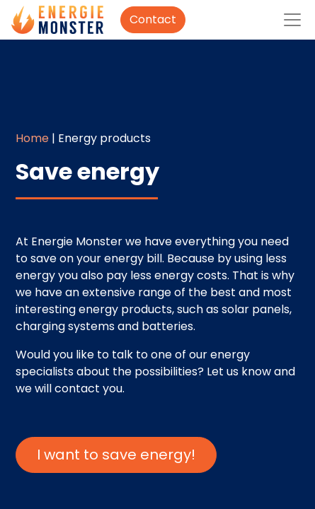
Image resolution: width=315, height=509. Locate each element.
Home (32, 138)
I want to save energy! (116, 454)
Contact (153, 19)
